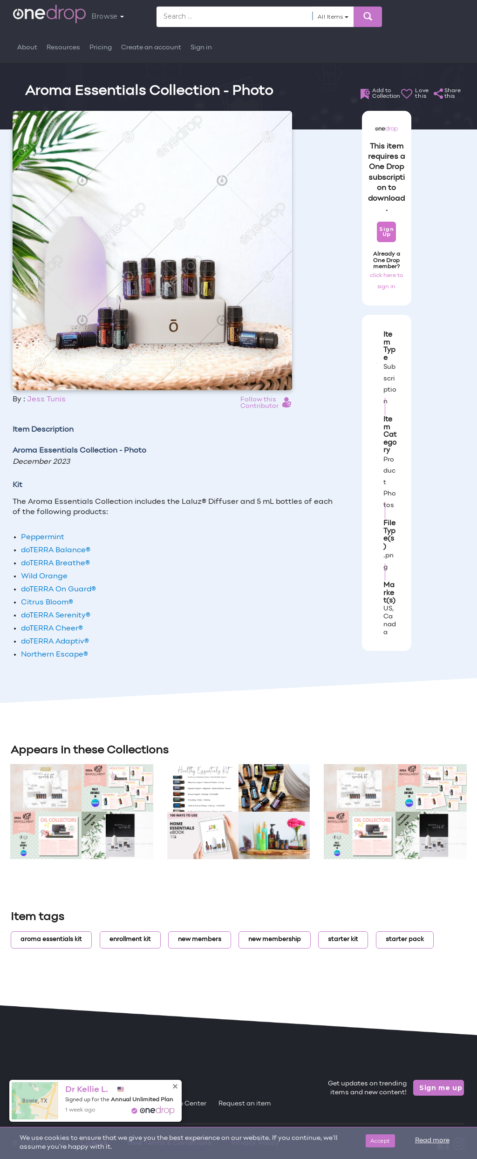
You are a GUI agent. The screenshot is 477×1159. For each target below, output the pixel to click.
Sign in (201, 48)
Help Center (187, 1104)
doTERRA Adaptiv (55, 641)
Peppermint (42, 537)
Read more (432, 1141)
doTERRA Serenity (55, 615)
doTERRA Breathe (55, 563)
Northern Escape (54, 654)
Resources (63, 48)
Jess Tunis (46, 399)
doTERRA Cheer (52, 628)
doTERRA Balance (55, 550)
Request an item (244, 1104)
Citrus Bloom (47, 602)
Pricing (100, 48)
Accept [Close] (380, 1140)
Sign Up (386, 231)
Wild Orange (44, 576)
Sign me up (441, 1088)
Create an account (151, 48)
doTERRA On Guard (58, 589)
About (27, 48)
